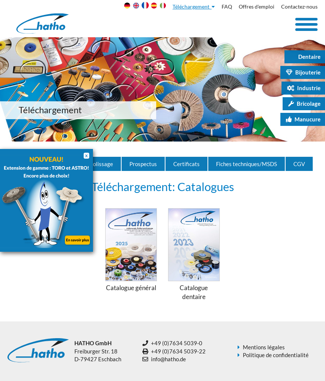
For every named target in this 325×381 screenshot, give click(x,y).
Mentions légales (264, 347)
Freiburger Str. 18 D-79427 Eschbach (97, 351)
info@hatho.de (168, 359)
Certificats (186, 164)
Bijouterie (303, 72)
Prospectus (143, 164)
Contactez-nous (299, 7)
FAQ (227, 7)
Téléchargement (194, 7)
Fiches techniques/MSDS (246, 164)
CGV (299, 164)
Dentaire (305, 56)
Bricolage (304, 103)
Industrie (304, 88)
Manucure (303, 119)
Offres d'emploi (256, 7)
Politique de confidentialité (276, 355)
